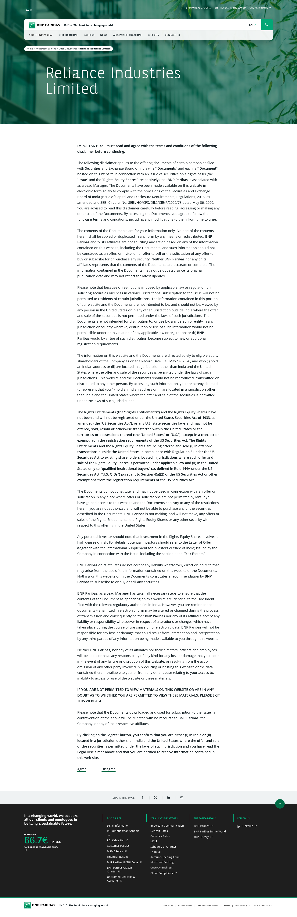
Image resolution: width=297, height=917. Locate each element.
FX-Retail (155, 852)
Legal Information (118, 825)
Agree (81, 769)
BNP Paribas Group (197, 8)
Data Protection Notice (207, 905)
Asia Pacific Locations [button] (127, 35)
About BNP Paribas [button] (41, 35)
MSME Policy (115, 851)
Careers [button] (89, 35)
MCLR (154, 841)
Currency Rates (160, 836)
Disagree (109, 769)
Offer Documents (68, 48)
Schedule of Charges (163, 846)
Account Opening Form (165, 857)
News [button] (104, 35)
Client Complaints (162, 873)
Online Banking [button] (260, 8)
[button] (252, 25)
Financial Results (117, 856)
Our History (201, 837)
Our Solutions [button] (68, 35)
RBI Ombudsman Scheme (123, 831)
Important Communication (167, 825)
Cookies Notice (185, 905)
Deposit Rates (159, 831)
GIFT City (153, 35)
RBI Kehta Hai (116, 840)
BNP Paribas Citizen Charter (119, 869)
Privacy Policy (241, 905)
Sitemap (226, 905)
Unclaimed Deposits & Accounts (121, 878)
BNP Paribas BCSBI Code (123, 862)
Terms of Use (167, 905)
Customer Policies (118, 845)
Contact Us (172, 35)
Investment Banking (45, 48)
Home (30, 48)
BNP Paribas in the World (230, 8)
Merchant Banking (162, 862)
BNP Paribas (202, 826)
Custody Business (161, 867)
